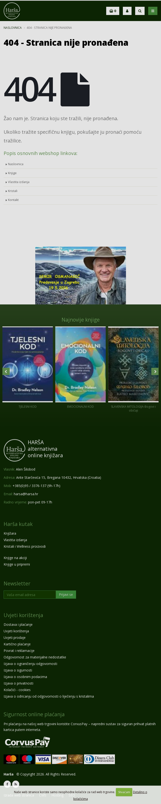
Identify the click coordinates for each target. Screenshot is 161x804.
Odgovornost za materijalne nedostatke (35, 657)
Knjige (12, 173)
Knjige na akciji (15, 557)
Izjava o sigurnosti (18, 670)
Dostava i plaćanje (18, 624)
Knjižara (10, 533)
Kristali (12, 191)
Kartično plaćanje (17, 644)
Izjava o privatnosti (18, 683)
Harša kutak (18, 524)
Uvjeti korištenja (23, 615)
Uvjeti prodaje (15, 637)
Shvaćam (124, 792)
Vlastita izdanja (18, 182)
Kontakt (13, 200)
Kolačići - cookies (17, 689)
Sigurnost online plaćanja (34, 714)
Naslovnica (13, 28)
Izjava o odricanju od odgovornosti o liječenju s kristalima (49, 696)
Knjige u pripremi (17, 564)
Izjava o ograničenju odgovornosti (30, 663)
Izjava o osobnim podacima (25, 676)
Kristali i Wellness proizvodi (25, 546)
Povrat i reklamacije (19, 650)
